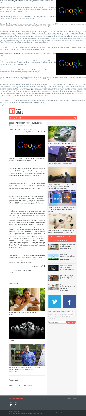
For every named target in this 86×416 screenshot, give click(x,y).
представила (16, 1)
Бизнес (15, 270)
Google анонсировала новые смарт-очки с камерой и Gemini (67, 246)
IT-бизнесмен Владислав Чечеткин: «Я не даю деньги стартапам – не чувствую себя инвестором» (24, 369)
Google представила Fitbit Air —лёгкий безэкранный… (67, 277)
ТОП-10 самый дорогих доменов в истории (23, 341)
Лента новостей (20, 125)
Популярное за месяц (61, 240)
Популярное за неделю (62, 236)
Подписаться (71, 322)
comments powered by (20, 385)
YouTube (30, 36)
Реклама (75, 398)
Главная (29, 125)
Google (8, 24)
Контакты (69, 398)
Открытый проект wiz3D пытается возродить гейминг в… (67, 267)
